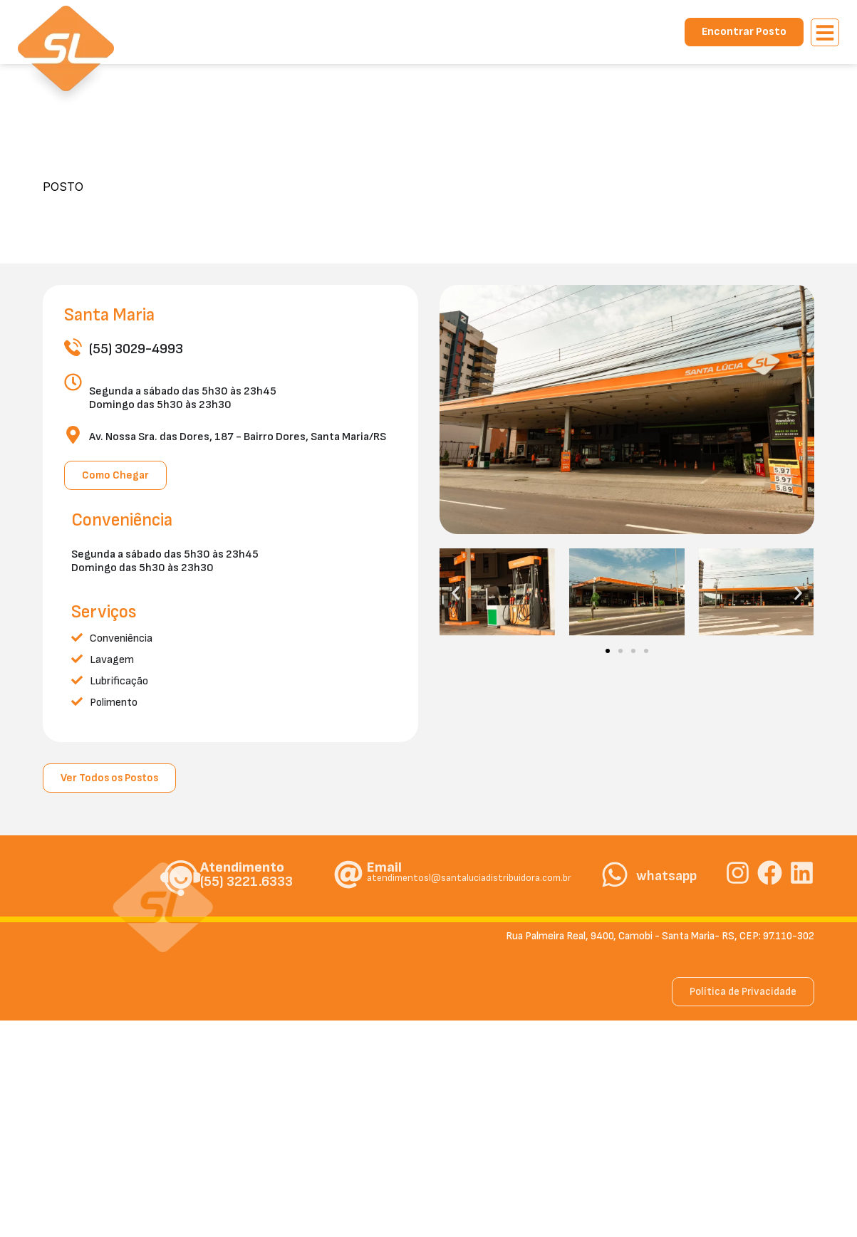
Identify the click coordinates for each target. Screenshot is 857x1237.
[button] (455, 593)
